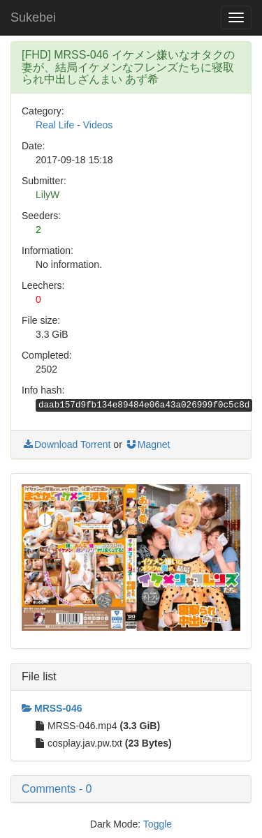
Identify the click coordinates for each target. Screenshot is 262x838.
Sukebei (33, 17)
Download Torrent (66, 444)
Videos (98, 124)
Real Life (55, 124)
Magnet (147, 444)
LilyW (47, 194)
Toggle (157, 824)
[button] (131, 789)
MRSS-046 (52, 708)
